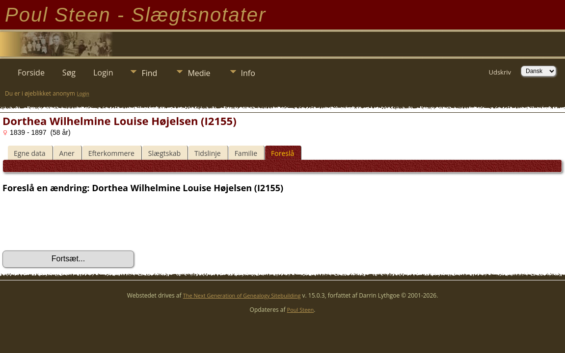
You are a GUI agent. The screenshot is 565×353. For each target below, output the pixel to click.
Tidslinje (207, 153)
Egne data (30, 153)
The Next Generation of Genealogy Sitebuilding (242, 295)
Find (149, 73)
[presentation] (77, 222)
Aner (67, 153)
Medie (199, 73)
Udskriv (499, 72)
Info (248, 73)
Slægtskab (164, 153)
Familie (246, 153)
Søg (69, 72)
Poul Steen (300, 309)
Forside (31, 72)
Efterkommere (111, 153)
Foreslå (282, 153)
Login (103, 72)
